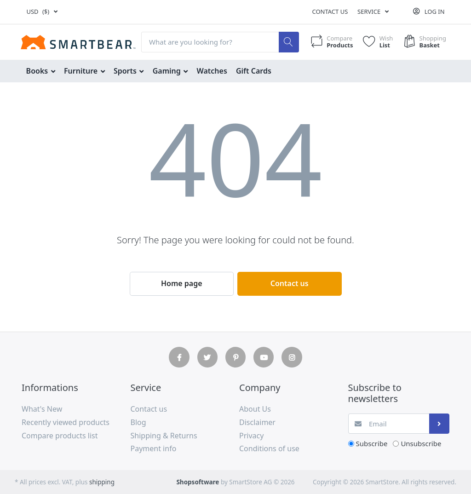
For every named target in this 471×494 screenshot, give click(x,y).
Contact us (330, 11)
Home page (181, 283)
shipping (102, 482)
